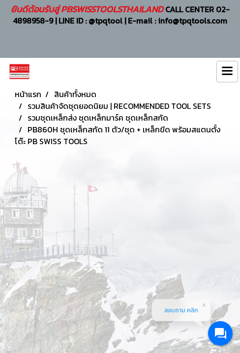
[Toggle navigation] (227, 71)
